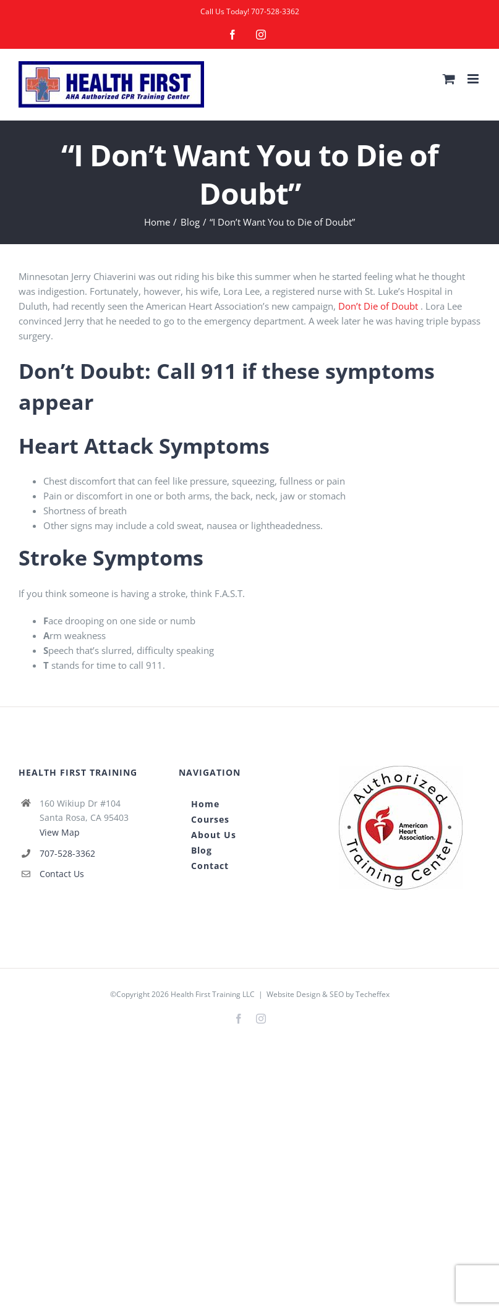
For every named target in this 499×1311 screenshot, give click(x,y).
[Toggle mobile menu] (473, 78)
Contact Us (62, 874)
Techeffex (373, 994)
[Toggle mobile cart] (449, 78)
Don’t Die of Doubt (378, 306)
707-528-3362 (275, 11)
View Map (60, 832)
